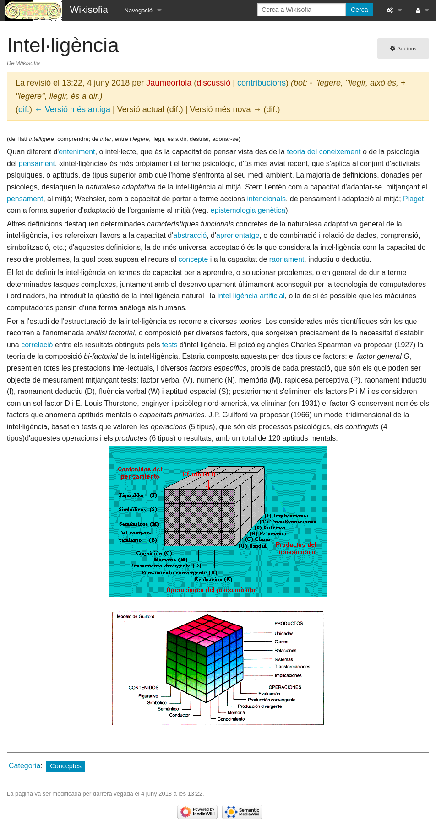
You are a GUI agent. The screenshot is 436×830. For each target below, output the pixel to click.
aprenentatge (237, 235)
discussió (213, 82)
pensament (37, 163)
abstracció (190, 235)
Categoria (24, 766)
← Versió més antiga (72, 109)
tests (170, 345)
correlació (37, 345)
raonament (287, 259)
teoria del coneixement (323, 152)
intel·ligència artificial (251, 296)
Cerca (359, 9)
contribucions (261, 82)
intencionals (266, 199)
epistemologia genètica (248, 210)
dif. (23, 109)
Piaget (413, 199)
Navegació (139, 10)
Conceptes (66, 766)
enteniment (77, 152)
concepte (193, 259)
